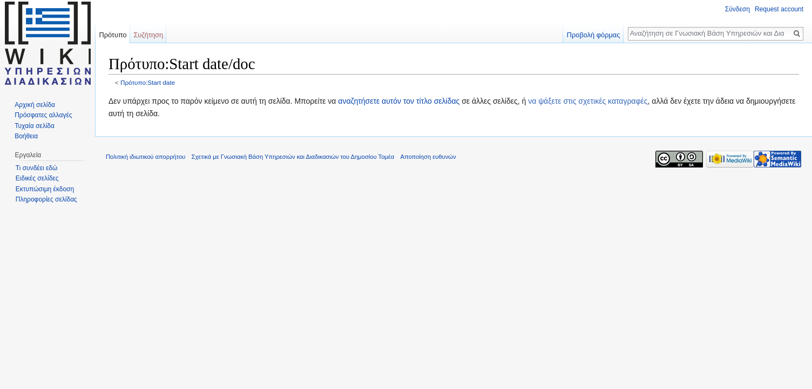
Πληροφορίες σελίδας (46, 199)
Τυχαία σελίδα (35, 126)
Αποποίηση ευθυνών (428, 156)
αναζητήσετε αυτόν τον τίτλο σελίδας (398, 101)
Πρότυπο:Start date (147, 82)
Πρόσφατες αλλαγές (43, 115)
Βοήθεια (26, 136)
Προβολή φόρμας (593, 35)
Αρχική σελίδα (35, 105)
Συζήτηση (148, 35)
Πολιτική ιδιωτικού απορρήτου (145, 156)
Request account (779, 9)
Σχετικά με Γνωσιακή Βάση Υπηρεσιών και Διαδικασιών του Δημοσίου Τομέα (293, 156)
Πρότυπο (112, 35)
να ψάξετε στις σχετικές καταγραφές (587, 101)
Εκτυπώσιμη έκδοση (45, 189)
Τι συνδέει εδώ (37, 168)
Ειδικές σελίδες (37, 178)
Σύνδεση (737, 9)
